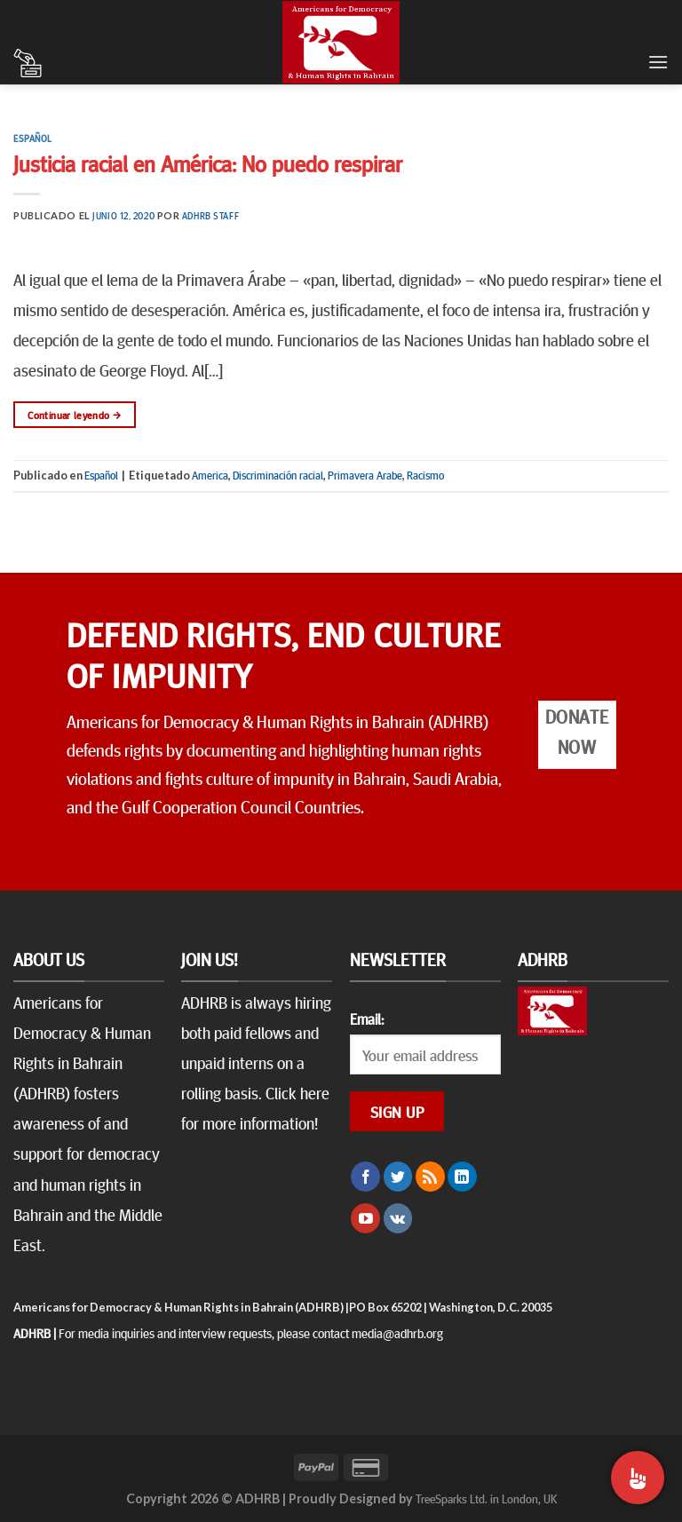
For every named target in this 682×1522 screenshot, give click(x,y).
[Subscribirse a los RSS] (430, 1176)
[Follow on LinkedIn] (462, 1176)
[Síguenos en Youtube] (365, 1218)
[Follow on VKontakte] (398, 1218)
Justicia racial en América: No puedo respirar (207, 162)
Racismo (425, 475)
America (210, 475)
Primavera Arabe (365, 475)
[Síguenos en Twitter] (398, 1176)
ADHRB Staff (210, 215)
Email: (367, 1018)
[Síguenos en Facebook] (365, 1176)
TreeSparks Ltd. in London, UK (486, 1498)
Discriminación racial (278, 475)
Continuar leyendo (74, 415)
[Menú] (658, 61)
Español (32, 138)
